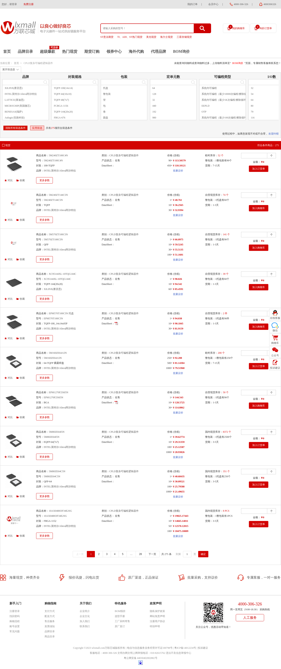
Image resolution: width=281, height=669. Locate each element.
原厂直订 (120, 626)
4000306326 (269, 4)
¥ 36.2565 (178, 205)
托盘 (105, 88)
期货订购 (92, 51)
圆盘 (105, 117)
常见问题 (15, 631)
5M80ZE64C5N (57, 471)
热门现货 (69, 51)
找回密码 (15, 616)
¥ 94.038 (177, 318)
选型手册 (120, 616)
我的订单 (192, 4)
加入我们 (85, 621)
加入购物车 (258, 208)
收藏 (22, 180)
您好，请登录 (9, 4)
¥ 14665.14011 (180, 520)
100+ (169, 254)
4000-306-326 (241, 4)
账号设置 (15, 626)
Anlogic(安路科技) (15, 117)
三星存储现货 (184, 36)
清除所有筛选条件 (15, 127)
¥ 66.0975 (178, 239)
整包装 (107, 93)
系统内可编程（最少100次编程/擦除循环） (225, 117)
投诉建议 (203, 647)
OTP (204, 111)
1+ (171, 200)
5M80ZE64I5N (56, 431)
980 (154, 117)
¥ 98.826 (177, 278)
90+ (170, 160)
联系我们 (85, 626)
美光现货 (151, 36)
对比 (10, 180)
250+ (169, 357)
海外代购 (136, 51)
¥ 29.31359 (178, 442)
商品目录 (50, 636)
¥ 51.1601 (178, 254)
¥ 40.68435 (178, 476)
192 (154, 111)
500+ (169, 363)
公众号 (275, 355)
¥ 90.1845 (178, 323)
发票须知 (50, 626)
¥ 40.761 (177, 200)
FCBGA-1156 (61, 105)
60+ (170, 289)
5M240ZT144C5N (58, 194)
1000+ (169, 368)
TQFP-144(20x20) (63, 111)
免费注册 (28, 4)
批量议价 (178, 170)
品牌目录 (25, 51)
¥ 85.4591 (178, 289)
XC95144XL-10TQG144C (62, 273)
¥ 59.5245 (178, 244)
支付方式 (50, 611)
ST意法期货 (106, 36)
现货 (7, 145)
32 (153, 99)
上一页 (80, 554)
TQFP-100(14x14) (63, 88)
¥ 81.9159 (178, 328)
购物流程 (15, 621)
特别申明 (155, 626)
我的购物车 (236, 27)
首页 (7, 51)
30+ (170, 210)
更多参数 (45, 180)
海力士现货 (166, 36)
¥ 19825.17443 (180, 515)
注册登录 (15, 611)
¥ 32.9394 (178, 210)
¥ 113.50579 (179, 160)
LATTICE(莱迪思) (14, 99)
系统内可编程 (209, 88)
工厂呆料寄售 (122, 621)
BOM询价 (181, 51)
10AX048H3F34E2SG (60, 510)
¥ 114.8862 (178, 407)
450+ (169, 165)
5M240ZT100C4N (58, 155)
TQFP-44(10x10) (62, 93)
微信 (275, 330)
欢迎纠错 (274, 133)
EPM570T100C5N (53, 318)
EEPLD (205, 105)
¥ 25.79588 (178, 486)
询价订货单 (263, 27)
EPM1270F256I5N (58, 392)
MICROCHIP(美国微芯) (18, 105)
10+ (170, 205)
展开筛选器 (8, 69)
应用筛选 (37, 127)
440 (154, 105)
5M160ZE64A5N (58, 352)
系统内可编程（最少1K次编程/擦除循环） (225, 99)
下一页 (152, 554)
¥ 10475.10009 (180, 531)
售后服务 (50, 621)
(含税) (176, 155)
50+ (170, 526)
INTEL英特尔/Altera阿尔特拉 (21, 93)
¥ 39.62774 (178, 436)
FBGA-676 (59, 117)
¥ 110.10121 (179, 165)
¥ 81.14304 (178, 363)
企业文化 (85, 616)
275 (53, 127)
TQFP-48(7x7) (61, 99)
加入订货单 (258, 168)
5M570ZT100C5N (58, 234)
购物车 (275, 342)
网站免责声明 (157, 616)
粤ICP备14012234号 (185, 647)
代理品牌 (158, 51)
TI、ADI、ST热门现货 (129, 36)
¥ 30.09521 (178, 481)
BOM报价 (120, 611)
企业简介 (85, 611)
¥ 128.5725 (178, 402)
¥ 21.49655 (178, 491)
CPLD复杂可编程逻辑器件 (38, 63)
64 (153, 88)
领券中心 (114, 51)
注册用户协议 (157, 621)
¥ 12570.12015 (180, 526)
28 (140, 554)
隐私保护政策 (157, 611)
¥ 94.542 (177, 284)
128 (154, 93)
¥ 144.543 (178, 397)
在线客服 (275, 318)
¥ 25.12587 (178, 447)
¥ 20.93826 (178, 452)
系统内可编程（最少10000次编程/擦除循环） (227, 93)
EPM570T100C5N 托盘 (61, 313)
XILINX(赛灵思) (14, 88)
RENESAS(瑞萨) (14, 111)
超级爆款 (47, 51)
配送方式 (50, 616)
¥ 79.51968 (178, 368)
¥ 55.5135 (178, 249)
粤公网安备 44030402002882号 (140, 658)
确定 (203, 554)
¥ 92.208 (177, 357)
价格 (169, 155)
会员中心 (213, 4)
